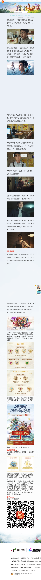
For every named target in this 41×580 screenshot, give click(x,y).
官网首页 (31, 17)
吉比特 (28, 570)
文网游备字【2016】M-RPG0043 (21, 567)
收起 (36, 285)
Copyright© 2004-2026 (18, 570)
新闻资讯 (33, 17)
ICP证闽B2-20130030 (18, 564)
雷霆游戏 (33, 570)
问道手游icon (3, 1)
